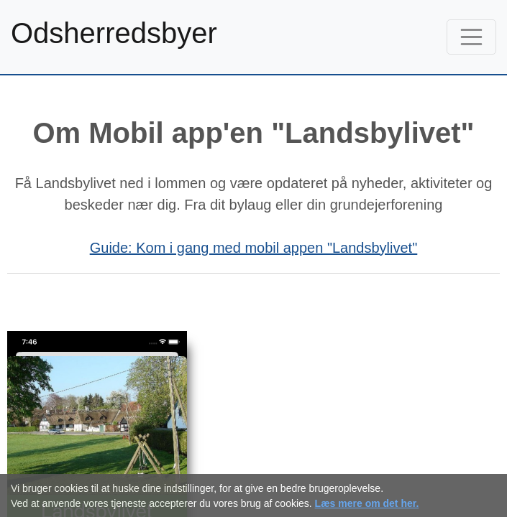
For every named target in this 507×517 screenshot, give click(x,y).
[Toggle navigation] (472, 37)
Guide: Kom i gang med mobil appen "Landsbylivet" (254, 248)
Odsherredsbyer (114, 33)
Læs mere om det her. (367, 503)
